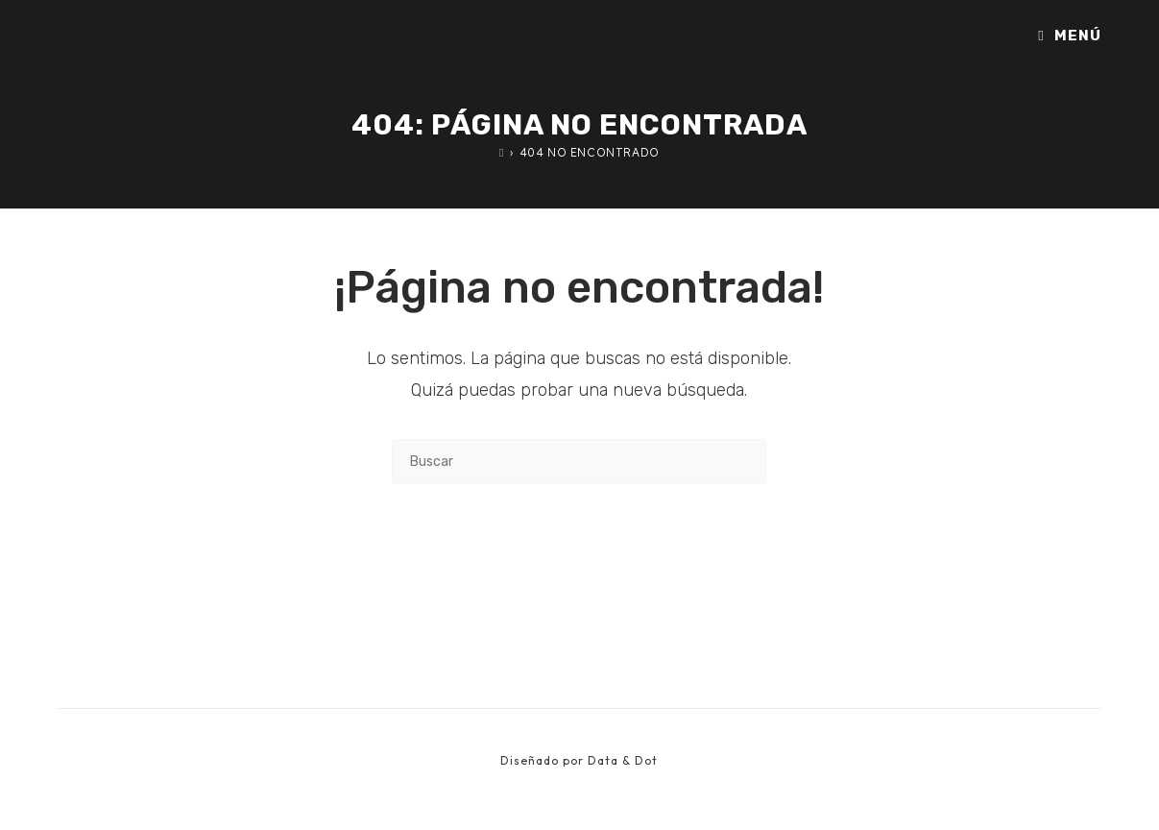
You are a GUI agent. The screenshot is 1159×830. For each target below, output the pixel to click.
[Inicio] (501, 152)
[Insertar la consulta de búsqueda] (579, 461)
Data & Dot (623, 760)
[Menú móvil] (1069, 35)
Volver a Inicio (579, 562)
